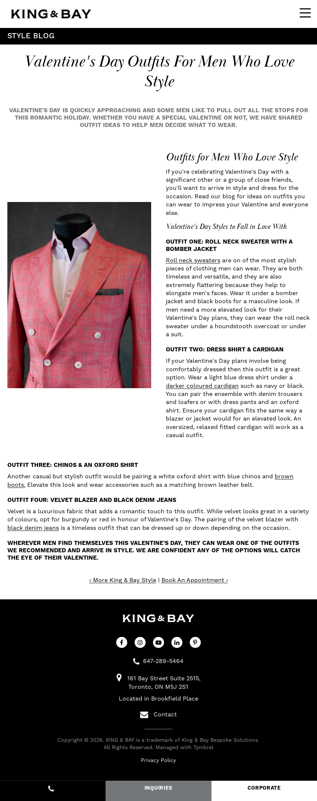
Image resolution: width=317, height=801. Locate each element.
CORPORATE (264, 788)
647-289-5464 (163, 661)
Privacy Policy (158, 760)
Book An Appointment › (194, 580)
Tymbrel (203, 747)
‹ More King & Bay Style (122, 580)
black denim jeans (33, 527)
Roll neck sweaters (193, 260)
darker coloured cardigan (202, 385)
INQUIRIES (158, 788)
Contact (158, 714)
